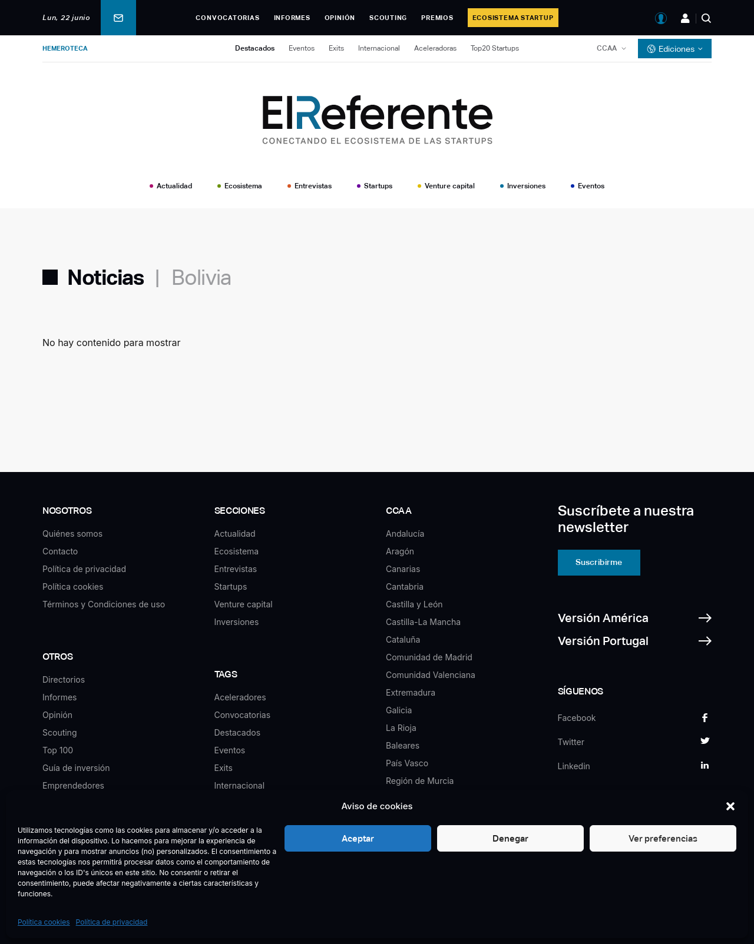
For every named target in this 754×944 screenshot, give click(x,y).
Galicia (399, 710)
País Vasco (407, 763)
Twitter (571, 742)
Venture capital (450, 186)
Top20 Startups (495, 48)
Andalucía (405, 533)
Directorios (63, 679)
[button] (730, 806)
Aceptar (356, 838)
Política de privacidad (112, 922)
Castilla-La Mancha (423, 622)
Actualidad (174, 186)
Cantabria (405, 586)
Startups (378, 186)
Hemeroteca (65, 48)
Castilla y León (414, 604)
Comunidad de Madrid (429, 657)
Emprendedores (73, 785)
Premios (437, 17)
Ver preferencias (663, 838)
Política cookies (44, 922)
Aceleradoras (435, 48)
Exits (336, 48)
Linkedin (574, 766)
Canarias (403, 569)
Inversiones (526, 186)
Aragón (400, 551)
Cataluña (403, 639)
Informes (292, 17)
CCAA (607, 48)
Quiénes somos (72, 533)
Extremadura (410, 692)
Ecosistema (243, 186)
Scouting (388, 17)
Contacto (60, 551)
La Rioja (401, 728)
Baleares (402, 745)
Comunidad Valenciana (430, 675)
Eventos (302, 48)
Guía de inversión (76, 768)
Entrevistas (313, 186)
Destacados (255, 48)
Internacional (379, 48)
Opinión (340, 17)
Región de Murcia (420, 781)
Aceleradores (240, 697)
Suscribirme (599, 562)
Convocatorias (227, 17)
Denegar (510, 838)
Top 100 (57, 750)
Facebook (577, 718)
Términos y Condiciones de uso (103, 604)
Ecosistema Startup (513, 17)
